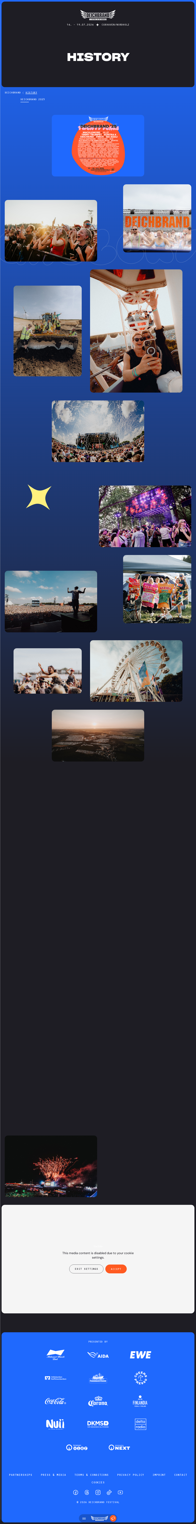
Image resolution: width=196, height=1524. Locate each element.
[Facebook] (75, 1492)
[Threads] (86, 1492)
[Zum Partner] (55, 1355)
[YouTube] (120, 1492)
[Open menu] (84, 1518)
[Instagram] (98, 1492)
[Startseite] (98, 21)
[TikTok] (109, 1492)
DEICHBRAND (13, 93)
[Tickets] (113, 1518)
